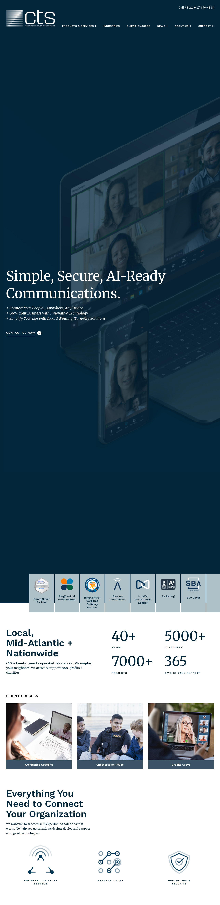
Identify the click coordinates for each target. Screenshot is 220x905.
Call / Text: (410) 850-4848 (196, 7)
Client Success (138, 26)
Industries (112, 26)
